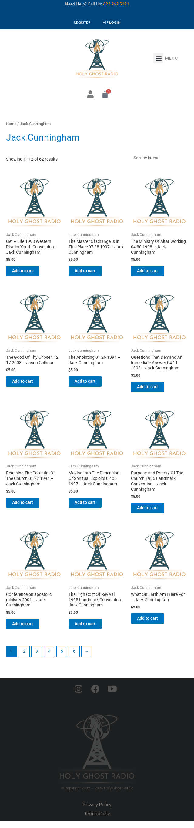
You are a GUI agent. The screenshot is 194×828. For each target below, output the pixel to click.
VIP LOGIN (112, 22)
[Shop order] (159, 159)
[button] (158, 58)
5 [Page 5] (62, 658)
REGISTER (82, 22)
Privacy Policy (97, 811)
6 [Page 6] (74, 658)
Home (11, 123)
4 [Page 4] (49, 658)
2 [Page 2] (24, 658)
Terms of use (97, 820)
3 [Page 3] (36, 658)
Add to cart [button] (28, 273)
